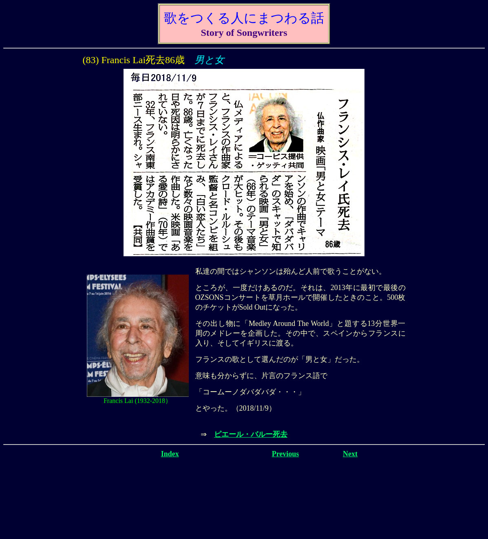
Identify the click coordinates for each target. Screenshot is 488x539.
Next (350, 454)
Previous (285, 454)
